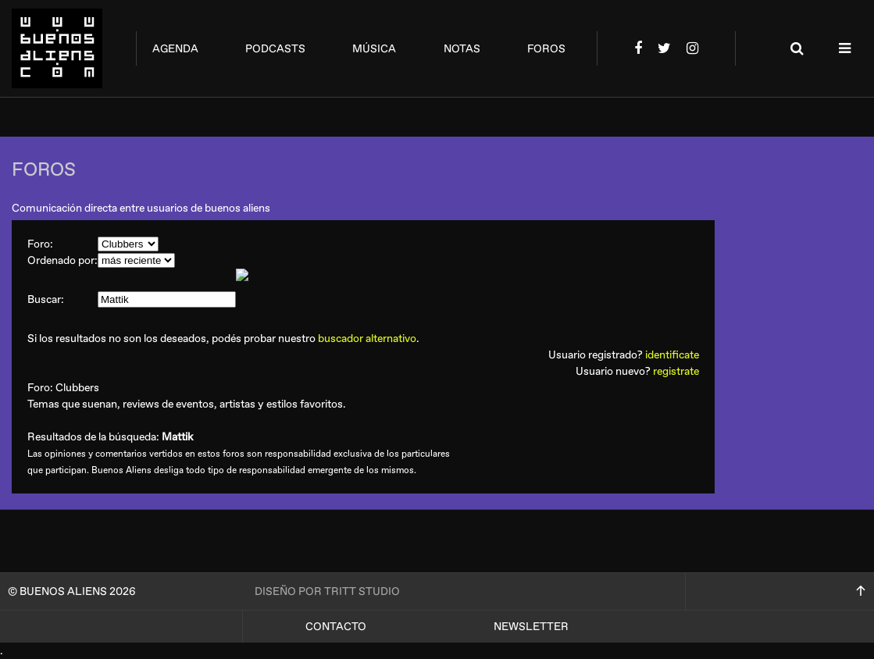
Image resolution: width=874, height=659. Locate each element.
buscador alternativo (367, 338)
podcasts (275, 48)
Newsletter (531, 626)
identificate (672, 355)
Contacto (335, 626)
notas (462, 48)
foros (546, 48)
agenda (175, 48)
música (374, 48)
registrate (676, 371)
